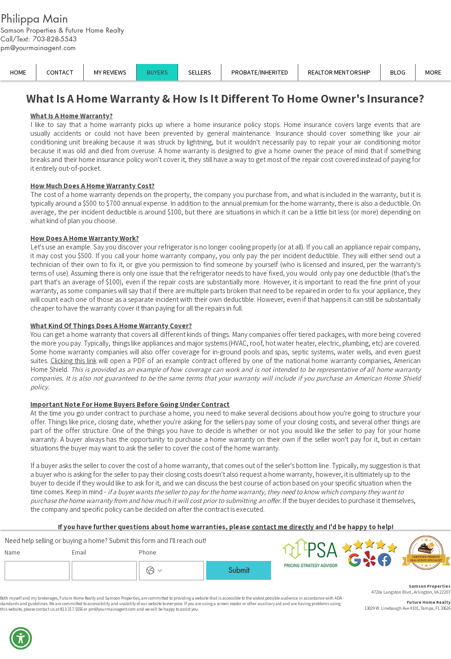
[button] (20, 638)
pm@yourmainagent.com (38, 47)
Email (79, 552)
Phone (147, 552)
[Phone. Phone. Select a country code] (154, 570)
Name (12, 552)
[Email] (101, 570)
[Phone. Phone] (180, 570)
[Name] (34, 570)
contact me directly (283, 526)
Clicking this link (74, 360)
